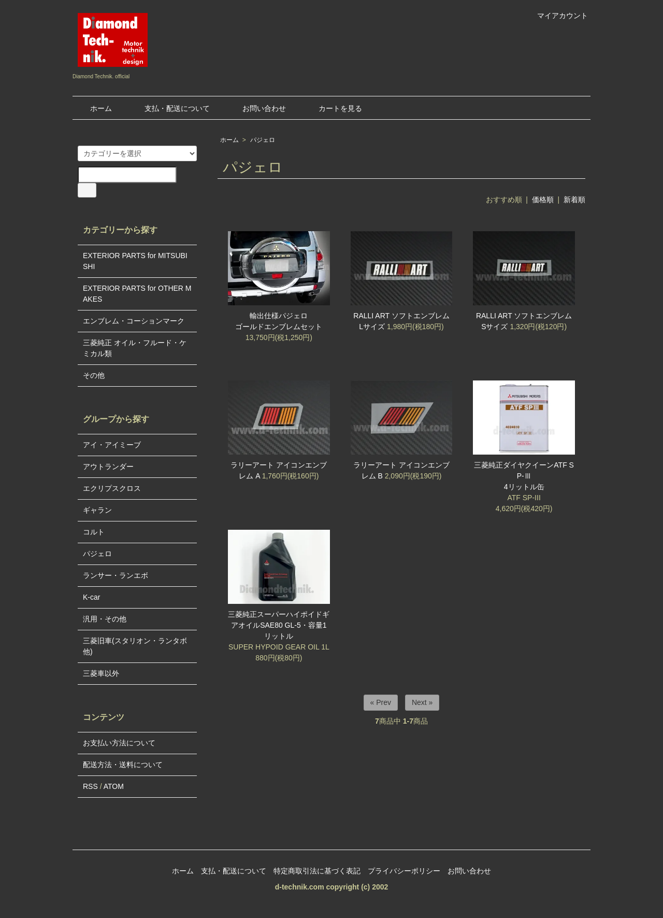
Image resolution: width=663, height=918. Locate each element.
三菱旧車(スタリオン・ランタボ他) (135, 646)
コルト (94, 532)
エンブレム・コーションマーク (133, 321)
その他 (94, 375)
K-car (91, 597)
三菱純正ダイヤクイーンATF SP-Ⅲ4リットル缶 (524, 476)
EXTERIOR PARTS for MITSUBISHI (135, 261)
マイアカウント (557, 15)
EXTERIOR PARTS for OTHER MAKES (137, 293)
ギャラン (97, 510)
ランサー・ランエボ (115, 575)
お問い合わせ (256, 108)
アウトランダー (108, 466)
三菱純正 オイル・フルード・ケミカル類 (134, 348)
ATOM (114, 786)
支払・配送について (169, 108)
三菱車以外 (101, 673)
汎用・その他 (104, 619)
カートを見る (333, 108)
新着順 (574, 199)
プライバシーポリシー (404, 871)
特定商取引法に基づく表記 (317, 871)
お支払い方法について (119, 743)
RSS (90, 786)
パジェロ (262, 140)
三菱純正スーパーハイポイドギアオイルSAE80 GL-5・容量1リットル (278, 625)
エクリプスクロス (112, 488)
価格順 (543, 199)
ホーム (93, 108)
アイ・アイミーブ (112, 445)
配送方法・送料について (123, 764)
